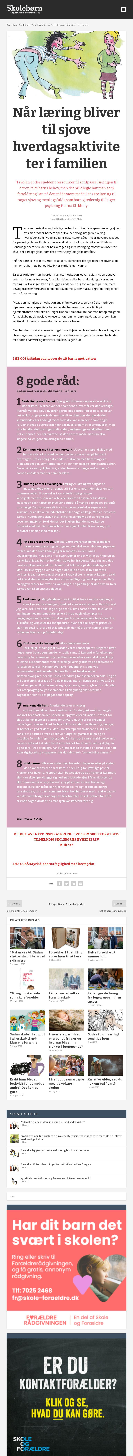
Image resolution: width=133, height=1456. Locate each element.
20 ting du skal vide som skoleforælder (25, 995)
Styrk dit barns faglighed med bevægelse (62, 864)
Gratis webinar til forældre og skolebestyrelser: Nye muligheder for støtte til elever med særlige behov (71, 1137)
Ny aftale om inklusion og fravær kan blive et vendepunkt (55, 1178)
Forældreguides (40, 25)
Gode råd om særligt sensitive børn (103, 1036)
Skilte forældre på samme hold (102, 954)
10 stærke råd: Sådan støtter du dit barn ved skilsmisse (27, 956)
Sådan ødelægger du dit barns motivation (63, 359)
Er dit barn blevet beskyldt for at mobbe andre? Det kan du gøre (27, 1085)
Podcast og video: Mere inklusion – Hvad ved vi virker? (52, 1122)
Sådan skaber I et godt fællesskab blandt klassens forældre (27, 1038)
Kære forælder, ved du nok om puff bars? (105, 1081)
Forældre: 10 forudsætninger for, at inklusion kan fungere (55, 1164)
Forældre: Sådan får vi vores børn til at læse (66, 954)
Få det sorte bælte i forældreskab (64, 995)
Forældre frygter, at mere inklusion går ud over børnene (54, 1150)
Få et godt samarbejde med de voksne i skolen (66, 1083)
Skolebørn (24, 25)
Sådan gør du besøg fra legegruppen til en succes (104, 997)
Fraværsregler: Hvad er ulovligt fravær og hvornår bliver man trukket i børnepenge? (66, 1040)
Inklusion (24, 1125)
